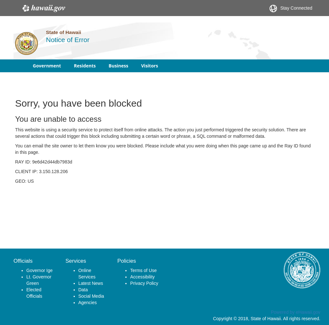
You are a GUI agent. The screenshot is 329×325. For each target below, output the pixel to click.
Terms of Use (143, 270)
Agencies (87, 302)
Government (47, 66)
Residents (85, 66)
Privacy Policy (144, 283)
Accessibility (142, 276)
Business (118, 66)
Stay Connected (291, 8)
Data (83, 289)
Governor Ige (39, 270)
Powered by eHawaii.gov (295, 312)
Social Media (91, 296)
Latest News (90, 283)
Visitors (149, 66)
